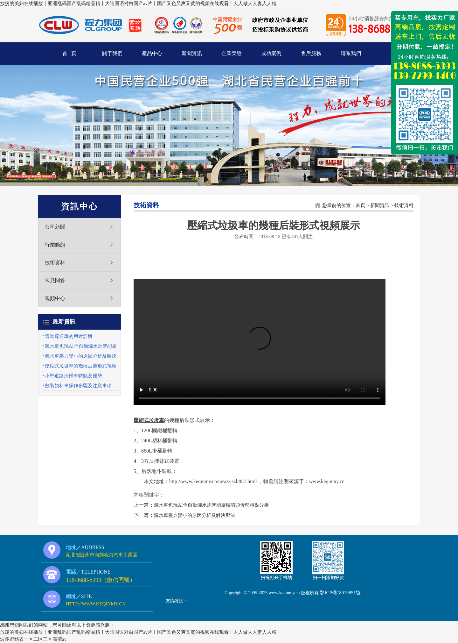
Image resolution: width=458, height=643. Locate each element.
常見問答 (55, 280)
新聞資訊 (192, 53)
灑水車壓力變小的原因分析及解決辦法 (194, 515)
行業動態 (55, 244)
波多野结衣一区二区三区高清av (33, 639)
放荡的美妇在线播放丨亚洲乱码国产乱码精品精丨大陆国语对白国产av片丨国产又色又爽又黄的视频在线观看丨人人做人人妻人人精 (138, 3)
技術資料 (55, 262)
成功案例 (271, 53)
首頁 (360, 205)
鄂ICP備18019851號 (340, 592)
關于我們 (112, 53)
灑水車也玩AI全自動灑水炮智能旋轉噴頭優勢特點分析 (211, 505)
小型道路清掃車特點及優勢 (73, 375)
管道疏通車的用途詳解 (69, 336)
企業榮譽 (231, 53)
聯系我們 (351, 53)
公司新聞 (55, 227)
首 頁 (69, 53)
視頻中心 (55, 298)
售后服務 (311, 53)
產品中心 (152, 53)
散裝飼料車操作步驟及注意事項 (78, 385)
